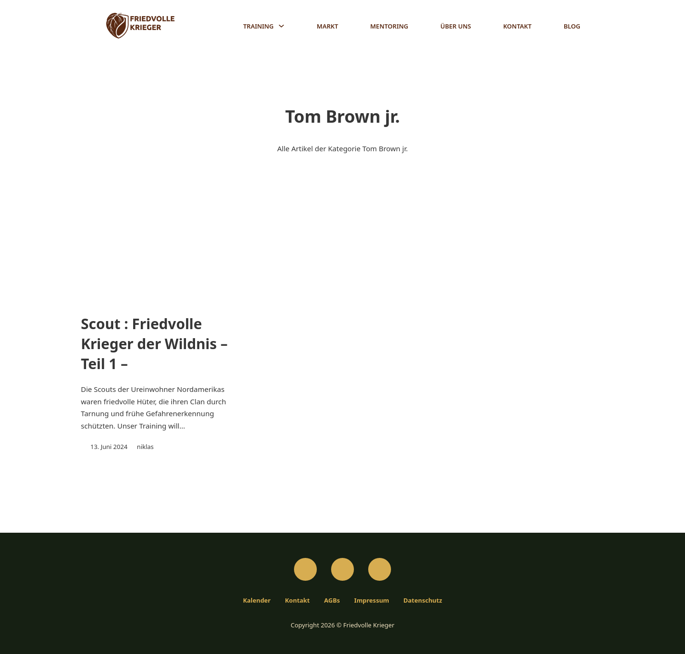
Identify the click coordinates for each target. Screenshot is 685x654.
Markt (327, 26)
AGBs (332, 598)
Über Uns (455, 26)
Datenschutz (422, 598)
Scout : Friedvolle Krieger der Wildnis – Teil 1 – (154, 344)
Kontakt (517, 26)
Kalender (257, 598)
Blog (572, 26)
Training (258, 26)
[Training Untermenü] (281, 26)
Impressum (371, 598)
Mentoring (389, 26)
